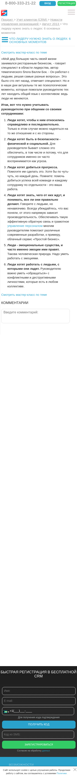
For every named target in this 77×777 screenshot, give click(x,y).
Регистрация (67, 3)
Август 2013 (51, 24)
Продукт (7, 19)
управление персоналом (25, 226)
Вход (48, 3)
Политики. (62, 773)
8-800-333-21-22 (20, 3)
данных (46, 750)
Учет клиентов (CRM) (32, 19)
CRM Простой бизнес (31, 13)
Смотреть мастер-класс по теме (24, 52)
